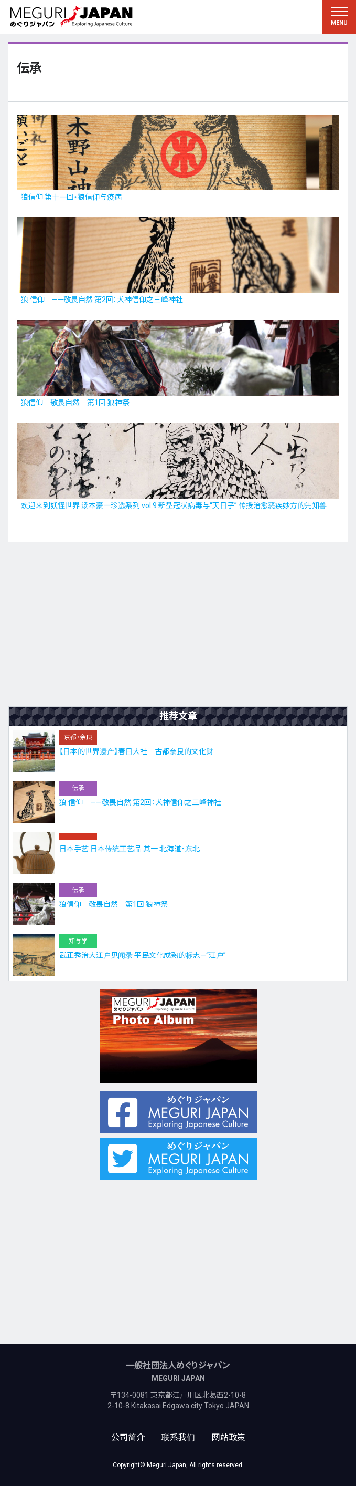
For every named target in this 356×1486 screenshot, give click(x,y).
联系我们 (178, 1437)
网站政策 (228, 1437)
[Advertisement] (178, 624)
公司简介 (128, 1437)
